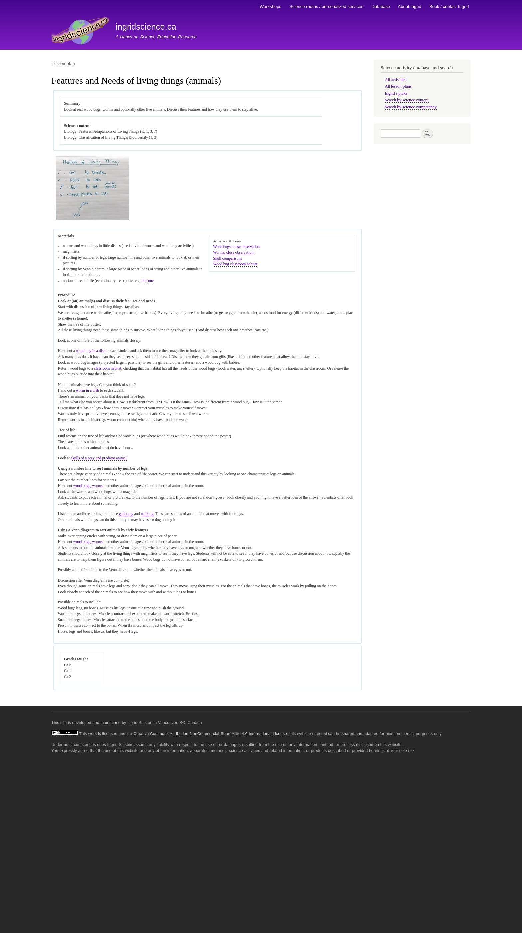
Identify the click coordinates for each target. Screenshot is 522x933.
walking (147, 514)
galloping (126, 514)
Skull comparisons (227, 258)
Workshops (270, 6)
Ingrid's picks (396, 93)
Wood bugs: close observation (236, 247)
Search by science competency (411, 107)
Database (381, 6)
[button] (92, 219)
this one (147, 281)
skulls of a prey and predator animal (99, 458)
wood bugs (81, 486)
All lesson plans (398, 86)
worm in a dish (87, 390)
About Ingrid (409, 6)
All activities (395, 79)
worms (97, 486)
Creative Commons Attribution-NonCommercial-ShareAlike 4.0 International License (210, 734)
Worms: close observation (233, 252)
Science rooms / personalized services (326, 6)
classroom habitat (107, 368)
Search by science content (406, 100)
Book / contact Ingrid (449, 6)
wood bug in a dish (91, 351)
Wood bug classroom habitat (235, 264)
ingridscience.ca (146, 26)
